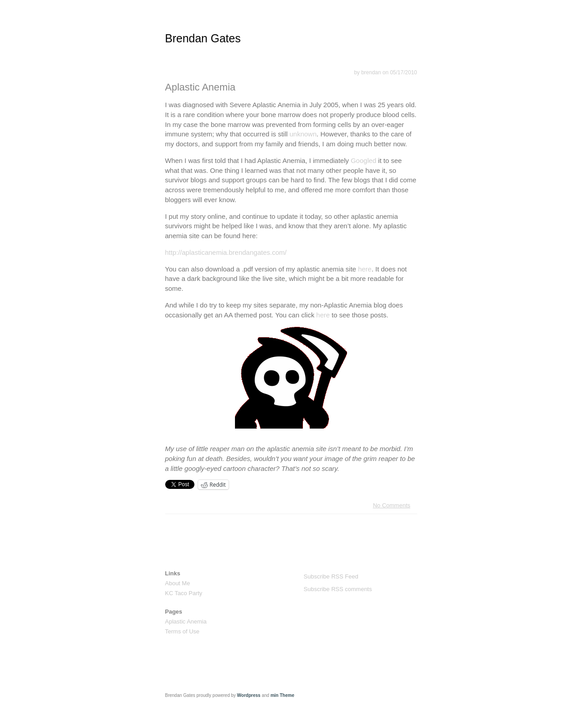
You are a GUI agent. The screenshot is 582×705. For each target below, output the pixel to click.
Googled (363, 160)
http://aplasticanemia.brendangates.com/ (226, 252)
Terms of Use (182, 631)
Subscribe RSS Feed (331, 576)
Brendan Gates (203, 38)
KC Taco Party (184, 593)
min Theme (282, 695)
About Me (177, 583)
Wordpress (249, 695)
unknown (302, 134)
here (364, 269)
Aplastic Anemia (200, 87)
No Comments (391, 505)
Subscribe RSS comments (338, 589)
